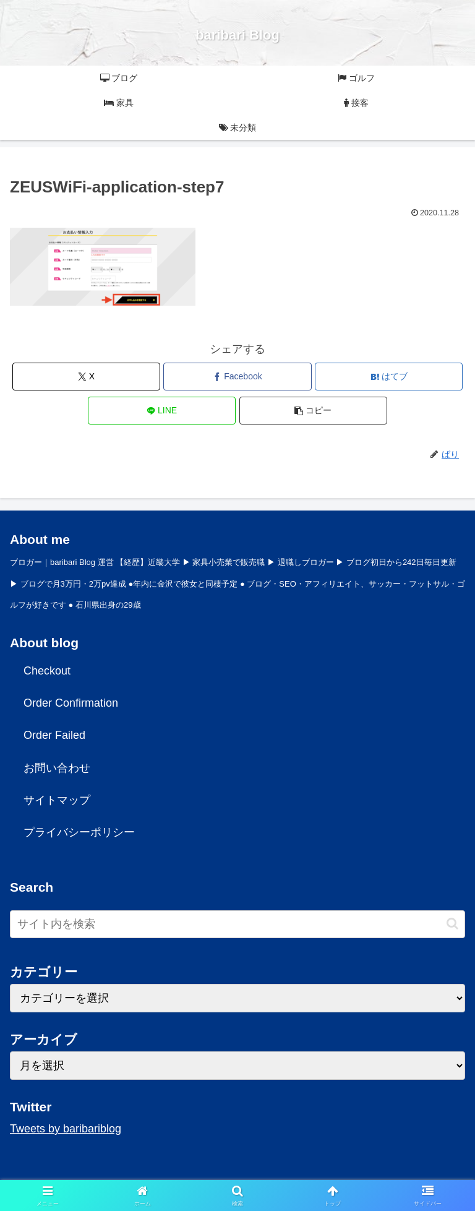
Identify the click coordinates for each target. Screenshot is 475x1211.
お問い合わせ (57, 768)
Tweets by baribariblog (65, 1129)
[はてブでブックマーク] (389, 376)
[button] (313, 410)
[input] (237, 924)
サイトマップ (57, 800)
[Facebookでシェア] (237, 376)
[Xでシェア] (86, 376)
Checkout (47, 671)
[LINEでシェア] (162, 410)
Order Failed (54, 735)
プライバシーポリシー (79, 832)
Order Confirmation (71, 703)
